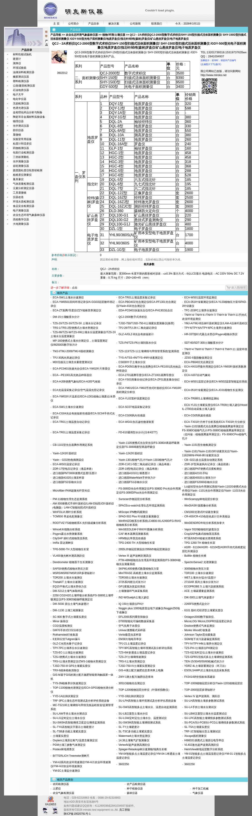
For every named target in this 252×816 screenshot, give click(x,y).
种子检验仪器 (134, 788)
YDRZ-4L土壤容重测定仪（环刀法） (205, 665)
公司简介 (73, 23)
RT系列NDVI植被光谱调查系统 (202, 538)
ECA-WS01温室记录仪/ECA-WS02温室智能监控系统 (215, 381)
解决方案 (114, 23)
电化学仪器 (19, 99)
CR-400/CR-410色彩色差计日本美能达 (206, 516)
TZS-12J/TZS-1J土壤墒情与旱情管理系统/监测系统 (148, 351)
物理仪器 (18, 121)
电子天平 (18, 94)
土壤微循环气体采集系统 (132, 591)
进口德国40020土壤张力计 (199, 477)
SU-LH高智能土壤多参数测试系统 (204, 700)
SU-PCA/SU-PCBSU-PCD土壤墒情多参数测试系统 (214, 722)
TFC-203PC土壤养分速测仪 (200, 310)
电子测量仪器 (21, 210)
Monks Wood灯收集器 (197, 630)
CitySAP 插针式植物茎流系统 (69, 538)
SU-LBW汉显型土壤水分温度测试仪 (205, 713)
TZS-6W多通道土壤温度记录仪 (136, 652)
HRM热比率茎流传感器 (131, 538)
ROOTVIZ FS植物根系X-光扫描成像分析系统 (78, 523)
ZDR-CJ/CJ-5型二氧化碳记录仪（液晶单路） (144, 464)
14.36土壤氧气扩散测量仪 (133, 740)
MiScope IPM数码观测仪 (132, 512)
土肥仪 (56, 788)
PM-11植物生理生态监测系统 (69, 499)
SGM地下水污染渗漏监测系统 (201, 639)
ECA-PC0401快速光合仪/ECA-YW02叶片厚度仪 (80, 368)
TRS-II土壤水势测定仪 (131, 661)
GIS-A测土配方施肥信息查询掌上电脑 (140, 670)
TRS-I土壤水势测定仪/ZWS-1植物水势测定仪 (78, 661)
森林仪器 (131, 793)
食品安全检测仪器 (23, 206)
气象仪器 (197, 793)
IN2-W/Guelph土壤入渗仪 (133, 597)
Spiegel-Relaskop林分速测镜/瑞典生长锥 (142, 749)
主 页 (56, 23)
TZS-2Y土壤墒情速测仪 (131, 657)
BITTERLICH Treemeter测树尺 (70, 755)
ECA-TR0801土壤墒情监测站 (201, 398)
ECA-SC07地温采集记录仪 (133, 407)
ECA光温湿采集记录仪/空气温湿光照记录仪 (77, 390)
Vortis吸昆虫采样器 (129, 634)
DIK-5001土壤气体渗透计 (198, 597)
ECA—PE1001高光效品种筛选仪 (71, 375)
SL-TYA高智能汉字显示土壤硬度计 (72, 727)
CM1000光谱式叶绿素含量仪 (201, 512)
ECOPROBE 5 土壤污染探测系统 (203, 586)
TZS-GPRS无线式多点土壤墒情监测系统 (208, 657)
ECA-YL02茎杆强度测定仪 (133, 398)
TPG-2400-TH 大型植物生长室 (136, 542)
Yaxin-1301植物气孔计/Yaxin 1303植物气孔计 (144, 459)
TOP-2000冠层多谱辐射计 (199, 689)
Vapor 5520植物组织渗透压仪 (201, 529)
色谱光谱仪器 (21, 107)
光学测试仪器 (21, 125)
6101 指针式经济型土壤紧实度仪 (203, 610)
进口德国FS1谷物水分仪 (132, 482)
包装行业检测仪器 (23, 152)
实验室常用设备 (22, 139)
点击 (74, 287)
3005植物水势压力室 (196, 568)
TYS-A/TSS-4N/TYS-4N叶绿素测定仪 (140, 357)
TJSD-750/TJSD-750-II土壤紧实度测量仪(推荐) (145, 323)
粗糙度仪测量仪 (22, 174)
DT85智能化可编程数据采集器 (135, 621)
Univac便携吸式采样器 (131, 630)
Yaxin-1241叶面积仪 (64, 453)
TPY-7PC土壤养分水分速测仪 (69, 648)
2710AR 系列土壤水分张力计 (201, 582)
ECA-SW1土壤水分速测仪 (67, 297)
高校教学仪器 (21, 219)
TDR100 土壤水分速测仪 (198, 573)
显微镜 (17, 134)
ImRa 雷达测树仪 (62, 542)
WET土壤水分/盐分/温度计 (199, 577)
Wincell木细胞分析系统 (65, 529)
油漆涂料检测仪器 (23, 72)
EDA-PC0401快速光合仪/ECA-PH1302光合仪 (145, 310)
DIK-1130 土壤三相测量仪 (67, 610)
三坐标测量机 (21, 157)
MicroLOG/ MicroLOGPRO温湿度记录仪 (207, 621)
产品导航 (56, 34)
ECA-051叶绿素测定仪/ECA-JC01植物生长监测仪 (213, 390)
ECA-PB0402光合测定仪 (198, 362)
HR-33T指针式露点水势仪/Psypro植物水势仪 (210, 334)
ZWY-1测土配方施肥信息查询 (135, 676)
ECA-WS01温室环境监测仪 (200, 297)
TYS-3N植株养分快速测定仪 (68, 683)
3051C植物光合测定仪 (131, 683)
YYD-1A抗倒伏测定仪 (64, 696)
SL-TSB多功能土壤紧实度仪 (68, 731)
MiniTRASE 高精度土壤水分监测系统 (139, 573)
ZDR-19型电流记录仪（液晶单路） (138, 468)
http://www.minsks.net (213, 75)
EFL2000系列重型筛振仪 (132, 616)
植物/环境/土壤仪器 (114, 34)
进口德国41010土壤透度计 (133, 473)
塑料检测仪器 (21, 81)
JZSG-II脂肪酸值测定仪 (197, 357)
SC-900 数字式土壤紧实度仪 (69, 616)
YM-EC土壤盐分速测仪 (65, 770)
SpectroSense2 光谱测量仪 (200, 562)
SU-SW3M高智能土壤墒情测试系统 (138, 722)
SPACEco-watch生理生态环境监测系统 (141, 505)
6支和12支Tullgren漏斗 (65, 639)
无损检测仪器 (21, 103)
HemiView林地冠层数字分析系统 (203, 749)
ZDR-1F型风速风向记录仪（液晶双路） (207, 464)
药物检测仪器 (21, 148)
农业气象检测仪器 (63, 793)
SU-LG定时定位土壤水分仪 (68, 718)
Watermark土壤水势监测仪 (133, 735)
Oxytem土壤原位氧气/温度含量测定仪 (74, 740)
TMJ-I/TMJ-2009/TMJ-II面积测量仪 (72, 351)
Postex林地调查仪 (62, 749)
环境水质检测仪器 (23, 201)
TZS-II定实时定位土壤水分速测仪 (203, 652)
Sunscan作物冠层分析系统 (133, 499)
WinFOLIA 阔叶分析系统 (66, 512)
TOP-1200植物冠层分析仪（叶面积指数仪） (144, 689)
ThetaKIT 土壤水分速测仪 (67, 582)
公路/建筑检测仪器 (24, 85)
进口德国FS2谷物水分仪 (66, 482)
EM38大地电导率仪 (129, 639)
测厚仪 (17, 63)
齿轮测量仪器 (21, 165)
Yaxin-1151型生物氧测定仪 (199, 444)
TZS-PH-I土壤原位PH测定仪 (200, 648)
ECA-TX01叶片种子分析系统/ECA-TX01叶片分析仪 (214, 421)
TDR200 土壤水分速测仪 (66, 577)
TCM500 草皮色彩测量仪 (66, 516)
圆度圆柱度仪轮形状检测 (27, 170)
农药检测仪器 (60, 784)
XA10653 (50, 803)
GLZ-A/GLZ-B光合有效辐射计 (135, 334)
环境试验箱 (19, 67)
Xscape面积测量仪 (195, 735)
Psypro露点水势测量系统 (66, 533)
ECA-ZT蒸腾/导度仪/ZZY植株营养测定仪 (76, 310)
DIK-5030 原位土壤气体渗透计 (70, 603)
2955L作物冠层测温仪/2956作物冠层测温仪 (143, 549)
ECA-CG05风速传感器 (197, 415)
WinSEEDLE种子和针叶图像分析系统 (140, 529)
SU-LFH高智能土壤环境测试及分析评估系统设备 (146, 700)
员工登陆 (124, 809)
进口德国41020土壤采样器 (67, 477)
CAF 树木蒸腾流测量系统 (133, 533)
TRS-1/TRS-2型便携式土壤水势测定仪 (74, 327)
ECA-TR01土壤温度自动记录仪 (70, 421)
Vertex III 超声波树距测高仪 (134, 555)
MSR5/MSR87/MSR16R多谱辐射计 (73, 573)
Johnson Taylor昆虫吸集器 (199, 634)
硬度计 (17, 58)
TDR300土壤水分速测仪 (132, 577)
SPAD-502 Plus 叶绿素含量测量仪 (138, 516)
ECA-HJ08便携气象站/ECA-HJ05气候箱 (75, 381)
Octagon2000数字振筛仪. (199, 616)
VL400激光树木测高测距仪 (67, 555)
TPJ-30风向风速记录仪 (65, 357)
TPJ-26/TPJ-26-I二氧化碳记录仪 (137, 327)
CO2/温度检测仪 (61, 625)
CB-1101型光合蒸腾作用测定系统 (72, 444)
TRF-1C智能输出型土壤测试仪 (202, 731)
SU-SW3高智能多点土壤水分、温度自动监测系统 (147, 707)
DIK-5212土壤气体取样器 (67, 591)
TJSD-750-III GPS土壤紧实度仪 (70, 665)
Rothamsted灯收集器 (64, 634)
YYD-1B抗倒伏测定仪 (130, 696)
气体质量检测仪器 (23, 183)
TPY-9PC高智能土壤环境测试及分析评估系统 (144, 648)
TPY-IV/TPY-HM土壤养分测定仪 (202, 643)
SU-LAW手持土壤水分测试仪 (69, 713)
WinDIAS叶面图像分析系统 (200, 505)
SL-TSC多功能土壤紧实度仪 (134, 731)
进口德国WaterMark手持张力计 (136, 477)
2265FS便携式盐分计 (196, 603)
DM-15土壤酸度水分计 (65, 316)
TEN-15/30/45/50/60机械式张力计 (204, 661)
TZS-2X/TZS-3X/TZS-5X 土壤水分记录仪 (76, 323)
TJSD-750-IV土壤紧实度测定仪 (136, 665)
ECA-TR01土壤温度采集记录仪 (136, 297)
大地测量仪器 (21, 223)
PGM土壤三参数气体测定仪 (68, 744)
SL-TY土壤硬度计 (128, 727)
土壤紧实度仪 (60, 735)
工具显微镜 (19, 192)
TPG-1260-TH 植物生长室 (199, 542)
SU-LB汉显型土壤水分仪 (132, 713)
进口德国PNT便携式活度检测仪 (202, 468)
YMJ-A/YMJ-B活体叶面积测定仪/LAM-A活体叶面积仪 (215, 323)
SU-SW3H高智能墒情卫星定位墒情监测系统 (78, 722)
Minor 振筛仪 (59, 621)
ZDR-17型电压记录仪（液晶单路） (72, 468)
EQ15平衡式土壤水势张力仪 (68, 586)
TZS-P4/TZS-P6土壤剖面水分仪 (136, 342)
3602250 (123, 764)
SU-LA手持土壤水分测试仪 (199, 707)
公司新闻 (135, 23)
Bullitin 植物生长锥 (194, 555)
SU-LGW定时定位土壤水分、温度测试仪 (142, 718)
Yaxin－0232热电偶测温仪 (67, 459)
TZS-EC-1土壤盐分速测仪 (67, 652)
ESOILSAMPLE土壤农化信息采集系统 (206, 670)
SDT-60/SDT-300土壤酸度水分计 (203, 342)
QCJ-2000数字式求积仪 (132, 316)
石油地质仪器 (21, 90)
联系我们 (156, 23)
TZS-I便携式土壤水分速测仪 (68, 657)
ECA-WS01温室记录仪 (65, 464)
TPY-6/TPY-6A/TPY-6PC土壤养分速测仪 (207, 327)
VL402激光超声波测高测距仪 (201, 744)
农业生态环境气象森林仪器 (29, 215)
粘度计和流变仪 (22, 143)
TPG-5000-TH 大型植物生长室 (70, 549)
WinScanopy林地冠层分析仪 (200, 499)
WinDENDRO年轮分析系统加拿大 (204, 523)
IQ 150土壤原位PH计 (130, 603)
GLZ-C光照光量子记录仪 (66, 643)
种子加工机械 (200, 788)
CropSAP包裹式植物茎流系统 (201, 533)
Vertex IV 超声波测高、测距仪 (201, 696)
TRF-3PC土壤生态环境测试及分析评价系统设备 (80, 700)
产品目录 (93, 23)
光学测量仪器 (21, 161)
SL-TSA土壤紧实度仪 (196, 727)
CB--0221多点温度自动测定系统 (203, 459)
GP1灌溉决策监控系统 (131, 586)
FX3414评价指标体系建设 (199, 676)
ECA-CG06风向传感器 (131, 415)
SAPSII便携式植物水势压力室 (69, 568)
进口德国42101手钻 (195, 473)
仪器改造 (18, 197)
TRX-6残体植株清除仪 (65, 670)
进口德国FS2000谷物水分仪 (200, 482)
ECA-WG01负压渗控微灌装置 (135, 421)
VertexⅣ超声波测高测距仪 (133, 744)
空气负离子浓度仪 (128, 625)
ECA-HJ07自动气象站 (196, 375)
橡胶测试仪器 (21, 76)
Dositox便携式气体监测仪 (199, 625)
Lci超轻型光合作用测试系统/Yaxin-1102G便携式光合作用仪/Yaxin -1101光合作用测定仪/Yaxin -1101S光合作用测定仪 (214, 490)
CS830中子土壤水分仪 (131, 362)
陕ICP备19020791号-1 (77, 813)
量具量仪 (18, 179)
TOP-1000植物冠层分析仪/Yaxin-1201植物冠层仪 (213, 683)
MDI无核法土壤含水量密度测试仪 (71, 362)
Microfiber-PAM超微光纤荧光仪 (70, 490)
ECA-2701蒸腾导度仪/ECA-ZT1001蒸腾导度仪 (145, 375)
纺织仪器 (18, 130)
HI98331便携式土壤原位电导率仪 (203, 740)
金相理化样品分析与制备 (27, 112)
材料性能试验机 (22, 54)
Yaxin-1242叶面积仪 (129, 453)
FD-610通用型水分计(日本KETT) (137, 432)
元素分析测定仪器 (23, 188)
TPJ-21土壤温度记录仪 (131, 643)
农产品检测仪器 (135, 784)
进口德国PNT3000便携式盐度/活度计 (74, 473)
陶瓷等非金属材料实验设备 (29, 116)
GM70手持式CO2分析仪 (66, 630)
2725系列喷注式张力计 (131, 582)
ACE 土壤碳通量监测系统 (199, 591)
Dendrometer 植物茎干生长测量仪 (72, 562)
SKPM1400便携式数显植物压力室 (138, 568)
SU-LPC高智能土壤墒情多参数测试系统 (207, 718)
